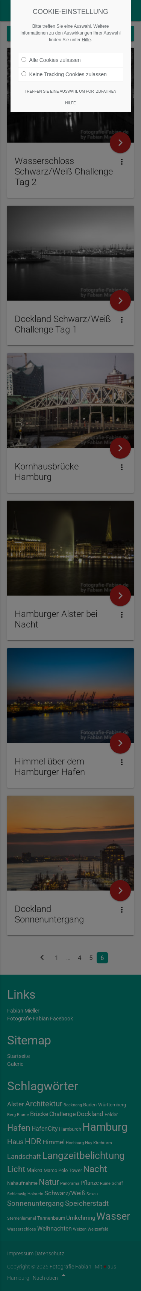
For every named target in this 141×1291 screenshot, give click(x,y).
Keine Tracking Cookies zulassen (64, 71)
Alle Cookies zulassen (51, 57)
